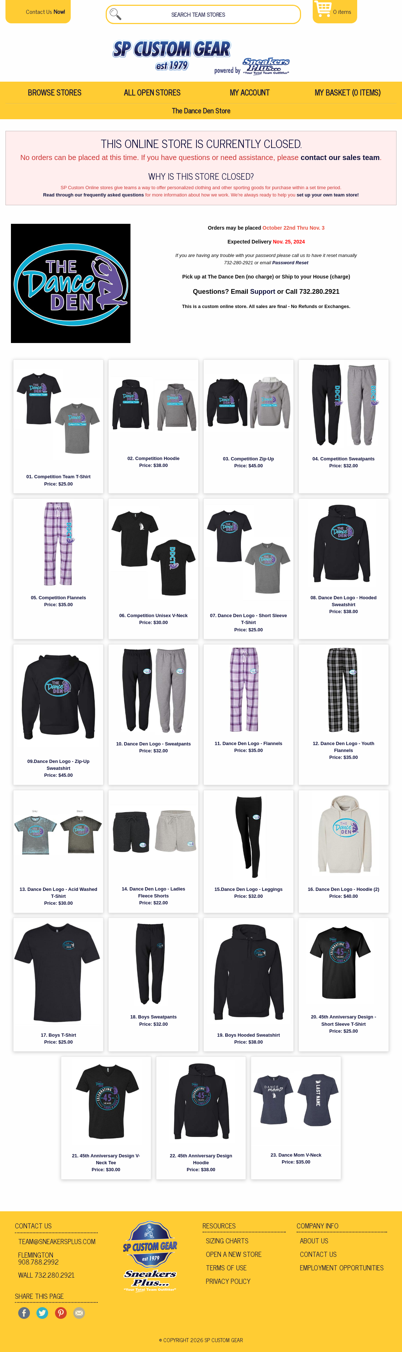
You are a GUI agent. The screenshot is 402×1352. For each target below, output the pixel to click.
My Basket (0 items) (347, 97)
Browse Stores (54, 97)
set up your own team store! (328, 200)
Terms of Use (226, 1272)
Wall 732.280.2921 (46, 1280)
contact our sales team (340, 163)
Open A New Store (234, 1259)
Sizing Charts (227, 1246)
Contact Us (33, 1231)
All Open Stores (152, 97)
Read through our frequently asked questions (93, 200)
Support (262, 297)
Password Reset (290, 268)
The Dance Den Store (201, 116)
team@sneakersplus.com (56, 1247)
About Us (314, 1246)
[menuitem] (54, 97)
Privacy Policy (228, 1286)
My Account (250, 97)
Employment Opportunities (342, 1272)
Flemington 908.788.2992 (38, 1264)
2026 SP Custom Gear (216, 1345)
